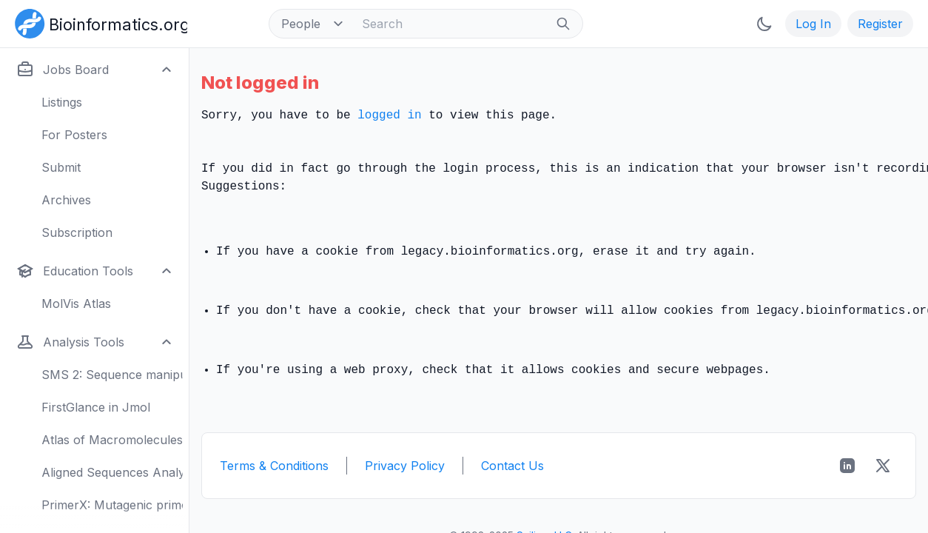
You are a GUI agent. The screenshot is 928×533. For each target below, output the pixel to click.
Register (880, 23)
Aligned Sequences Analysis (112, 472)
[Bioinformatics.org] (98, 22)
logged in (389, 115)
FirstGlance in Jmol (95, 407)
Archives (66, 199)
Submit (61, 167)
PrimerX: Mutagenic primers (112, 504)
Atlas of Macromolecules (112, 439)
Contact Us (512, 465)
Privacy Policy (405, 465)
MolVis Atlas (76, 303)
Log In (813, 23)
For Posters (74, 134)
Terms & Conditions (274, 465)
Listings (61, 102)
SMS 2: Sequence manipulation (112, 374)
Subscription (76, 232)
